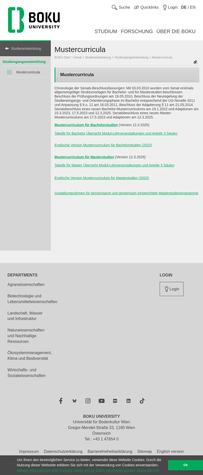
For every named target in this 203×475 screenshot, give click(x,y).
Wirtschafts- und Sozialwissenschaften (26, 373)
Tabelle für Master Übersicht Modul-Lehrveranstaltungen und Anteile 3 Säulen (114, 165)
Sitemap (144, 451)
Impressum (29, 451)
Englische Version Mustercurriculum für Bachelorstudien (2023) (103, 145)
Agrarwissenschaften (26, 284)
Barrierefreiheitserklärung (109, 451)
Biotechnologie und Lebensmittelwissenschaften (32, 299)
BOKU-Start (62, 57)
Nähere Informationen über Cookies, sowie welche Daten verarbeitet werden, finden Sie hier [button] (88, 470)
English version (170, 451)
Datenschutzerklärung (63, 451)
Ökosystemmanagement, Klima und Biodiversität (29, 356)
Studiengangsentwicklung (24, 62)
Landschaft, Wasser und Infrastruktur (25, 316)
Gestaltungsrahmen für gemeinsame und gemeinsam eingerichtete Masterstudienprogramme (126, 193)
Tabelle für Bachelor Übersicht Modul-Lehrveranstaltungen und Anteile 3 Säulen (116, 133)
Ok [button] (186, 465)
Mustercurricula (28, 72)
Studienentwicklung (26, 49)
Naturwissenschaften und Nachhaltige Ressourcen (26, 336)
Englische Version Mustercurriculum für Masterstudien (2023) (102, 178)
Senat (77, 57)
